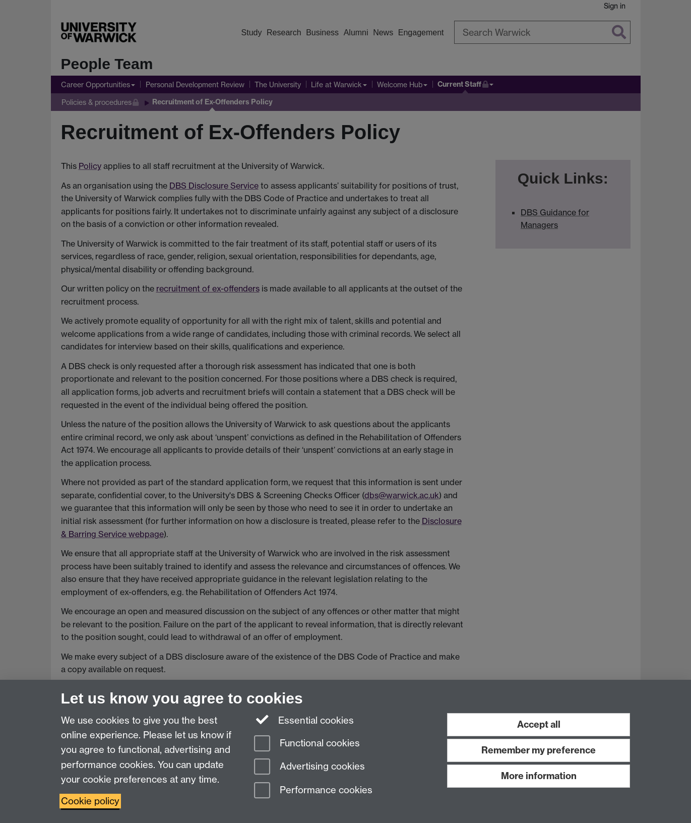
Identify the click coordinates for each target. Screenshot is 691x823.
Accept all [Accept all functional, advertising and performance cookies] (538, 724)
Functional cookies (307, 744)
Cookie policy (90, 801)
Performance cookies (313, 791)
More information (539, 776)
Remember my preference (538, 750)
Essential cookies (304, 719)
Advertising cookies (309, 767)
